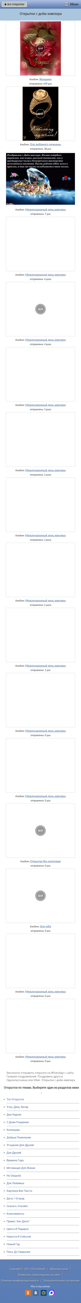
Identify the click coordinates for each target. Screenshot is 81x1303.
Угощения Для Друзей (20, 1145)
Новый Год (13, 1244)
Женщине (45, 79)
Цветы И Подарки (17, 1229)
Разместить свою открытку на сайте (39, 1274)
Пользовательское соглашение (61, 1280)
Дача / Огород (15, 1198)
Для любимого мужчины (45, 144)
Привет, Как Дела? (18, 1221)
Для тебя (45, 926)
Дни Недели (14, 1114)
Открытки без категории (45, 861)
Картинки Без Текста (19, 1190)
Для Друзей (14, 1152)
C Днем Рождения (18, 1122)
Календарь (13, 1129)
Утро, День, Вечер (17, 1107)
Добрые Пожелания (19, 1137)
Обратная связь (59, 1269)
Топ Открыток (15, 1099)
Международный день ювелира (45, 209)
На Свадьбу (14, 1175)
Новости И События (19, 1236)
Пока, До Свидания (18, 1251)
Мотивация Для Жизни (21, 1168)
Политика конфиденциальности (20, 1280)
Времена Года (15, 1160)
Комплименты (15, 1213)
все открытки (14, 4)
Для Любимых (15, 1183)
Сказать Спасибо (17, 1206)
